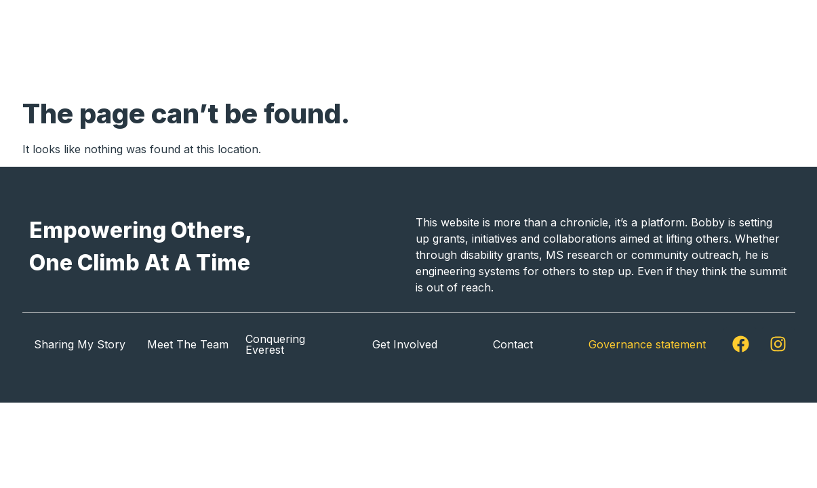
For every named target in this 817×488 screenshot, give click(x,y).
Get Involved (618, 46)
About (538, 46)
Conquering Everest (275, 344)
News (688, 46)
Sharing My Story (444, 46)
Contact (745, 46)
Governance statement (647, 344)
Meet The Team (187, 344)
